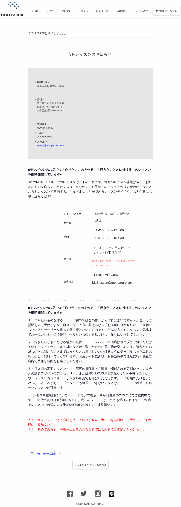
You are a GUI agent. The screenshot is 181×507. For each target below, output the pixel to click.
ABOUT (120, 11)
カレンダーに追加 (46, 453)
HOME (33, 11)
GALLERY (101, 11)
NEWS (49, 11)
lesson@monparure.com (50, 145)
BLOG (65, 11)
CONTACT (139, 11)
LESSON (82, 11)
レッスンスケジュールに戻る (90, 465)
